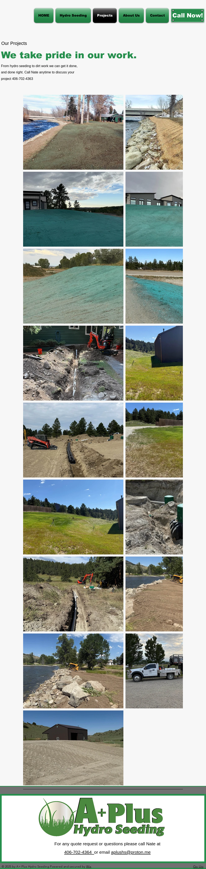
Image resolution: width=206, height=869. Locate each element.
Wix (88, 866)
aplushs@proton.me (131, 852)
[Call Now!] (187, 15)
